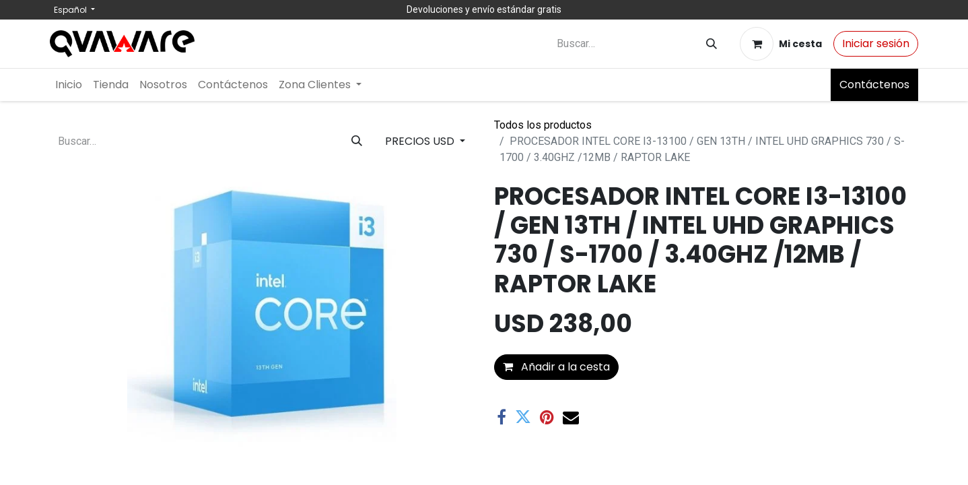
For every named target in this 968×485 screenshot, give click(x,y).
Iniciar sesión (875, 43)
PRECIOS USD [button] (421, 141)
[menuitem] (69, 84)
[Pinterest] (547, 417)
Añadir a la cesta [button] (556, 367)
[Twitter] (523, 417)
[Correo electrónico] (571, 417)
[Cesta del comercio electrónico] (781, 43)
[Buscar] (711, 44)
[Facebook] (501, 417)
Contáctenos (874, 84)
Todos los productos (543, 125)
